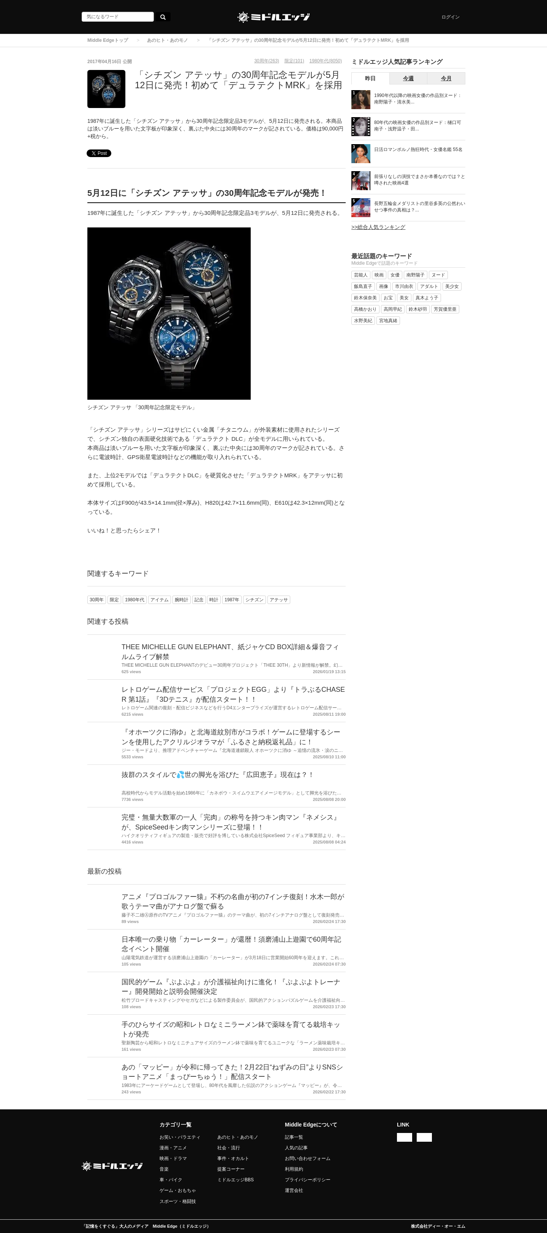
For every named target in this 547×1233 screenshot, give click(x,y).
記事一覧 (294, 1137)
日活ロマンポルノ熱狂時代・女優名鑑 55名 (418, 149)
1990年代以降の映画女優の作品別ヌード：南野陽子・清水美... (418, 99)
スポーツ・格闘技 (178, 1201)
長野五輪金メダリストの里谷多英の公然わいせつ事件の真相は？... (419, 207)
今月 (446, 78)
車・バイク (171, 1179)
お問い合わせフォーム (307, 1158)
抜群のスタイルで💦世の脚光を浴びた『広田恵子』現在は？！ (218, 775)
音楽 (164, 1169)
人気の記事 (296, 1147)
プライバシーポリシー (307, 1179)
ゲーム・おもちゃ (178, 1190)
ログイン (450, 17)
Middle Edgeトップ (107, 40)
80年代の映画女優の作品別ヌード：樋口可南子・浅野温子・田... (417, 126)
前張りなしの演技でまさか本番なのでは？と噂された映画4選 (419, 180)
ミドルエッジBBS (235, 1179)
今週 (408, 78)
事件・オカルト (233, 1158)
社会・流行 (228, 1147)
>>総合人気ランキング (378, 227)
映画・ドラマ (173, 1158)
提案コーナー (231, 1169)
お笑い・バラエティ (180, 1137)
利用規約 (294, 1169)
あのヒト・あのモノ (167, 40)
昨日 (370, 78)
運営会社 (294, 1190)
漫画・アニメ (173, 1147)
